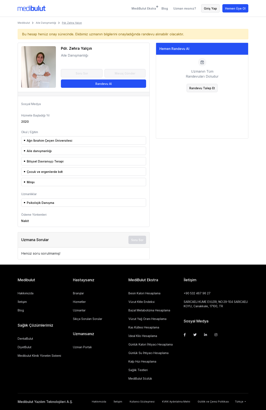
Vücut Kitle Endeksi (141, 301)
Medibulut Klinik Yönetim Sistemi (39, 355)
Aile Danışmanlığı (46, 22)
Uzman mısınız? (184, 8)
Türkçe (239, 401)
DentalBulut (25, 338)
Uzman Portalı (82, 347)
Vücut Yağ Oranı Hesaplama (147, 319)
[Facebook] (185, 334)
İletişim (22, 301)
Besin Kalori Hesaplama (144, 293)
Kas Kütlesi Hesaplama (143, 327)
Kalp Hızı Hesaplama (142, 361)
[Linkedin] (205, 334)
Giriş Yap (210, 8)
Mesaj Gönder (125, 73)
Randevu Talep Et (202, 88)
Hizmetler (79, 301)
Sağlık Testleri (138, 370)
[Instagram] (215, 334)
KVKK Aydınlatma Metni (176, 401)
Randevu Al (103, 83)
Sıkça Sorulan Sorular (87, 319)
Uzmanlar (79, 310)
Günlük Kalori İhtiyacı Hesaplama (150, 344)
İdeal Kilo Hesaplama (142, 336)
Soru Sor (82, 73)
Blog (164, 8)
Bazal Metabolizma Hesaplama (149, 310)
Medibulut (24, 22)
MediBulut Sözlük (140, 378)
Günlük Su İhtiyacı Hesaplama (148, 353)
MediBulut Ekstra (144, 7)
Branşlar (78, 293)
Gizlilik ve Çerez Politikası (213, 401)
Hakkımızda (25, 293)
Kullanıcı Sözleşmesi (142, 401)
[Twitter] (195, 334)
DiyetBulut (24, 347)
